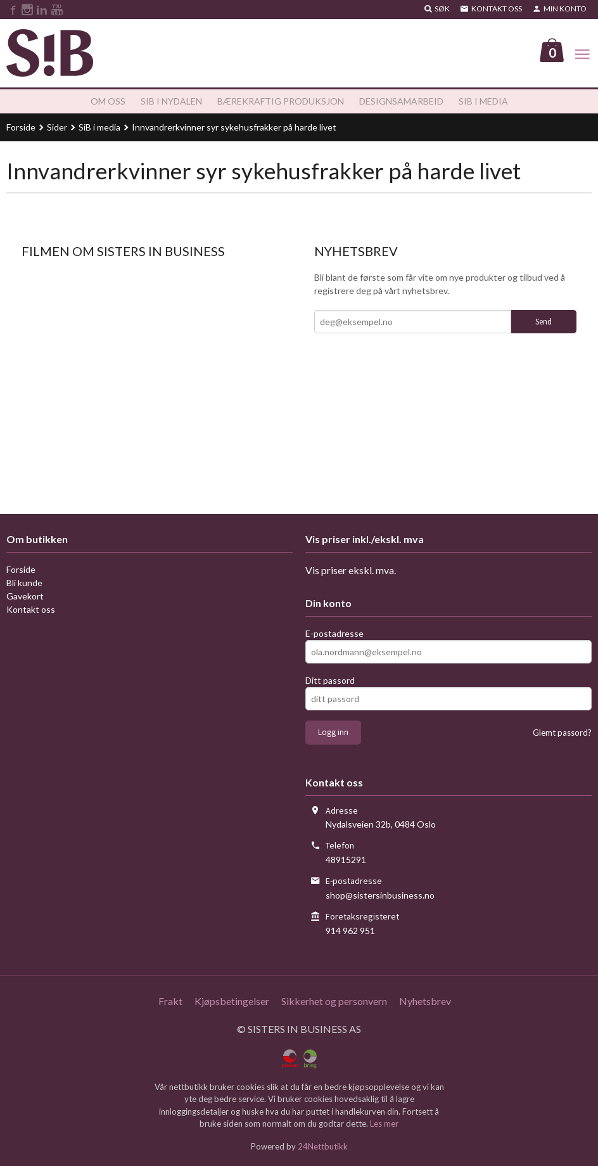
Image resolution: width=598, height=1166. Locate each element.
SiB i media (483, 101)
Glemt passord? (562, 733)
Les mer (384, 1124)
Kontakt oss (30, 610)
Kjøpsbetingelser (231, 1002)
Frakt (170, 1002)
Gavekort (25, 596)
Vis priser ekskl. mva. (350, 571)
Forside (20, 127)
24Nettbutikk (323, 1146)
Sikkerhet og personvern (334, 1002)
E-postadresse (334, 634)
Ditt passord (330, 681)
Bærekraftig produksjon (280, 101)
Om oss (108, 101)
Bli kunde (24, 583)
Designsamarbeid (401, 101)
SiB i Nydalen (171, 101)
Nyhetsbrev (425, 1002)
